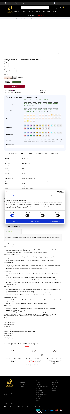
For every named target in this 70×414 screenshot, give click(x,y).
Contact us (38, 396)
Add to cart (14, 86)
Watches (31, 11)
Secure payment (39, 390)
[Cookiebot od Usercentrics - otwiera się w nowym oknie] (58, 192)
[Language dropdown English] (57, 3)
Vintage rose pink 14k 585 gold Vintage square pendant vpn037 (34, 359)
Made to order (30, 15)
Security (54, 154)
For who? (24, 11)
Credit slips (54, 386)
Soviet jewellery (40, 11)
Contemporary (51, 11)
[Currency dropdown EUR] (64, 3)
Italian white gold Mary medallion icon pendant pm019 (13, 359)
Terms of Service (39, 406)
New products (23, 384)
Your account (56, 380)
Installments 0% (42, 154)
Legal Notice (39, 384)
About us (38, 388)
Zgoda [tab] (14, 195)
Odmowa (15, 221)
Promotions (40, 15)
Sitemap (38, 398)
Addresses (54, 388)
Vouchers (54, 390)
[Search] (47, 7)
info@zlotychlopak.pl (20, 3)
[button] (64, 355)
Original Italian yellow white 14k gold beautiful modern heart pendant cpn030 (55, 360)
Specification (13, 154)
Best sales (22, 386)
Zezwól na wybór (35, 221)
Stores (37, 400)
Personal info (55, 382)
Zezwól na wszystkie (55, 221)
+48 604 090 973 (9, 3)
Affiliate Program (39, 392)
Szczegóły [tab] (35, 195)
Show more (12, 65)
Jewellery (17, 11)
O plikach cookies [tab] (55, 195)
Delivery (38, 382)
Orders (53, 384)
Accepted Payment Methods (42, 394)
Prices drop (22, 382)
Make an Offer (26, 154)
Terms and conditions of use (42, 386)
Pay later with (9, 90)
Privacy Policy (30, 406)
